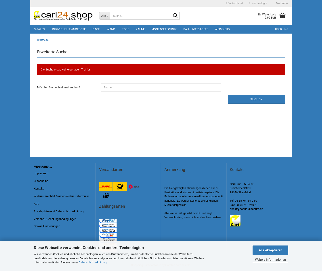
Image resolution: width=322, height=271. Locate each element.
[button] (234, 3)
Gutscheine (41, 181)
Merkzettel (281, 3)
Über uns (281, 29)
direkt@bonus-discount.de (246, 209)
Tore (125, 29)
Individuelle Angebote (69, 29)
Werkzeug (222, 29)
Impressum (41, 173)
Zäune (140, 29)
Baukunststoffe (195, 29)
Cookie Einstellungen (47, 226)
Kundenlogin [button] (258, 3)
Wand (111, 29)
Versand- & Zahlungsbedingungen (55, 219)
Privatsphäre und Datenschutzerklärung (59, 211)
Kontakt (39, 188)
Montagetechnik (164, 29)
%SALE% (39, 29)
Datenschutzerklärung (93, 262)
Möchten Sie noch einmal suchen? (58, 87)
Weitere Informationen (270, 259)
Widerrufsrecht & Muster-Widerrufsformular (61, 196)
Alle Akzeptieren (270, 250)
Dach (96, 29)
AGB (36, 203)
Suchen (256, 99)
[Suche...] (104, 16)
